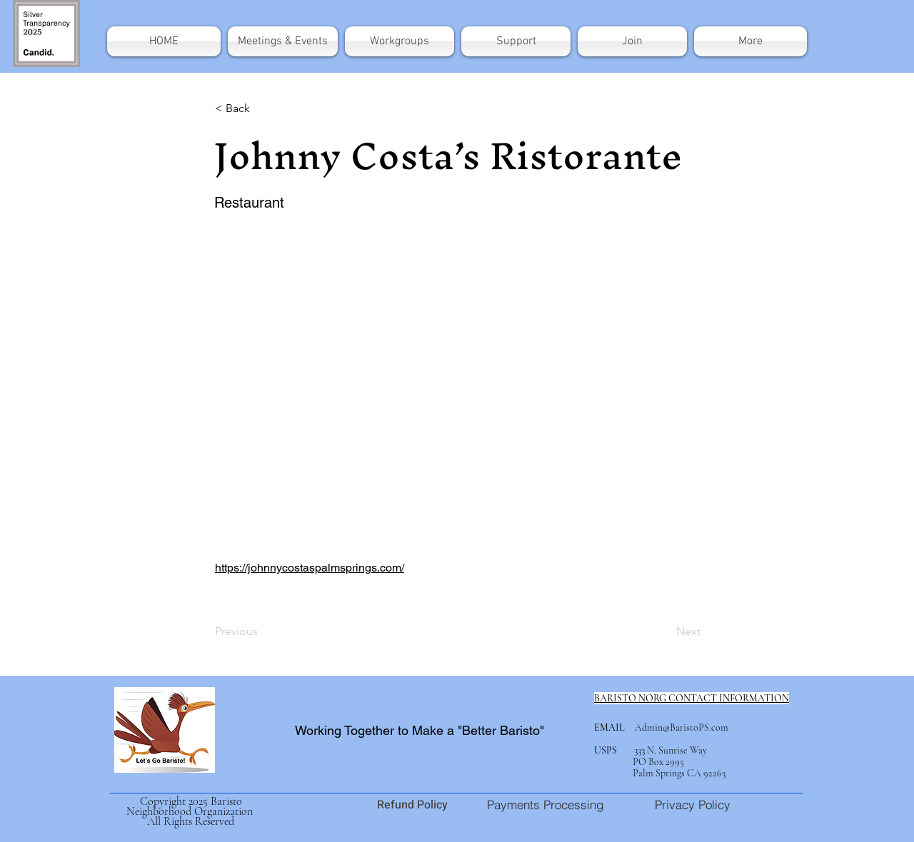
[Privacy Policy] (692, 804)
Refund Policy (414, 804)
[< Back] (262, 108)
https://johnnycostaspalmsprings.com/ (309, 567)
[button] (748, 41)
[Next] (664, 631)
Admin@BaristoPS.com (681, 727)
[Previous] (262, 631)
